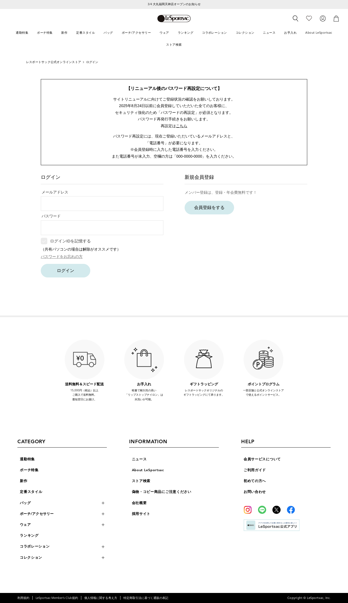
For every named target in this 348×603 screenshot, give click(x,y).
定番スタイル (31, 492)
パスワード (51, 216)
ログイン (65, 270)
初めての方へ (255, 481)
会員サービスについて (262, 459)
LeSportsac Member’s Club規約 (57, 598)
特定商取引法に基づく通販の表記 (145, 598)
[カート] (336, 18)
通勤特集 (27, 459)
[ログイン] (323, 18)
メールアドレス (55, 192)
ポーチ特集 (29, 470)
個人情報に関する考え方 (100, 598)
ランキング (29, 535)
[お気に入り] (309, 18)
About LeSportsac (148, 470)
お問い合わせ (255, 492)
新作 (23, 481)
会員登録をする (209, 207)
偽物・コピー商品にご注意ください (161, 492)
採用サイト (141, 514)
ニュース (139, 459)
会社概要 (139, 503)
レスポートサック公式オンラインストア (53, 62)
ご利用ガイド (255, 470)
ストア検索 (141, 481)
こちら (181, 126)
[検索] (296, 18)
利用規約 (23, 598)
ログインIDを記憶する (70, 241)
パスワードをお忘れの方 (62, 256)
